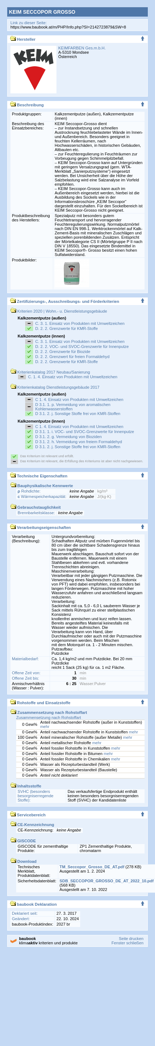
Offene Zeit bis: (25, 678)
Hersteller (23, 39)
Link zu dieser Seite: (28, 23)
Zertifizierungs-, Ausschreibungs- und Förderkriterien (64, 301)
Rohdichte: (29, 491)
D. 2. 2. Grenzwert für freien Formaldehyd (72, 356)
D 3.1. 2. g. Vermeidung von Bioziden (68, 436)
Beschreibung (27, 105)
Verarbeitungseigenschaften (40, 527)
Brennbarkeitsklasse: (36, 513)
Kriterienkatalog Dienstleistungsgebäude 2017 (54, 387)
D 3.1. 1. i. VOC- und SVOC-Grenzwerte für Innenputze (84, 431)
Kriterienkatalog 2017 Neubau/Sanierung (50, 372)
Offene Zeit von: (26, 673)
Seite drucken (131, 938)
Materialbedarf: (25, 659)
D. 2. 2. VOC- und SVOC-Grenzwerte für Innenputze (82, 346)
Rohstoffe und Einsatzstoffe (40, 703)
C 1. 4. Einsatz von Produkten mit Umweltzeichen (79, 399)
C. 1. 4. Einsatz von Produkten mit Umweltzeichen (72, 377)
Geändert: (21, 919)
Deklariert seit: (25, 913)
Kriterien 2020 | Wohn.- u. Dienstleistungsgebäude (58, 311)
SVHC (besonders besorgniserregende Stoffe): (36, 795)
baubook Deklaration (33, 904)
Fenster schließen (127, 943)
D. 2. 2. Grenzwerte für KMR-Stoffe (66, 328)
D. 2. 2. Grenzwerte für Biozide (62, 351)
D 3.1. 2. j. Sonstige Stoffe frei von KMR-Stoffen (77, 413)
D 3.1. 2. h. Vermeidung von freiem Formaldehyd (78, 442)
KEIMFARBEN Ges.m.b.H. (82, 48)
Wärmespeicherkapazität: (42, 496)
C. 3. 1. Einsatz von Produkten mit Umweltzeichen (79, 323)
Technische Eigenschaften (38, 476)
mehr (45, 726)
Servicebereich (28, 815)
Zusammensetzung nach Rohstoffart (48, 717)
